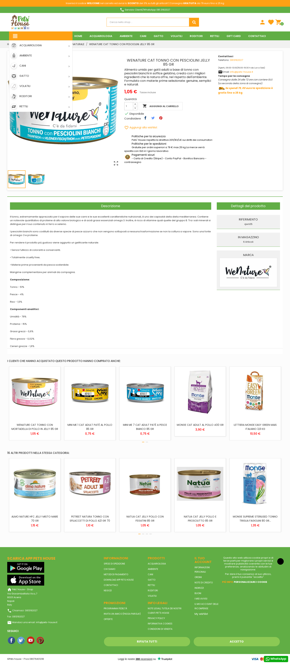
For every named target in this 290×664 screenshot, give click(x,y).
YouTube (31, 640)
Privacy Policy (156, 618)
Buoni (198, 593)
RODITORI (153, 590)
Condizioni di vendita (160, 629)
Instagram (50, 640)
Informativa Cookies (160, 623)
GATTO (151, 579)
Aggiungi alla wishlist (140, 127)
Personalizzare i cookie (250, 582)
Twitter (21, 640)
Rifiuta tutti (147, 641)
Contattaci (111, 585)
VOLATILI (152, 595)
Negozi (108, 590)
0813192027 (236, 60)
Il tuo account (203, 560)
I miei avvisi (201, 598)
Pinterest (40, 640)
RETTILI (151, 585)
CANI (150, 574)
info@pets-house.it (241, 72)
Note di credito (204, 582)
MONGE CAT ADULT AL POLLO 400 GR (200, 425)
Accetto (237, 641)
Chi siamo (109, 569)
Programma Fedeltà (115, 608)
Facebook (12, 640)
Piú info (227, 582)
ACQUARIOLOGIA (157, 563)
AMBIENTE (153, 569)
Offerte (108, 619)
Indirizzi (199, 587)
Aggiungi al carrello (161, 106)
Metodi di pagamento (116, 574)
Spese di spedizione (114, 563)
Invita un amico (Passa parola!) (122, 613)
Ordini (198, 577)
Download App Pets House (119, 579)
